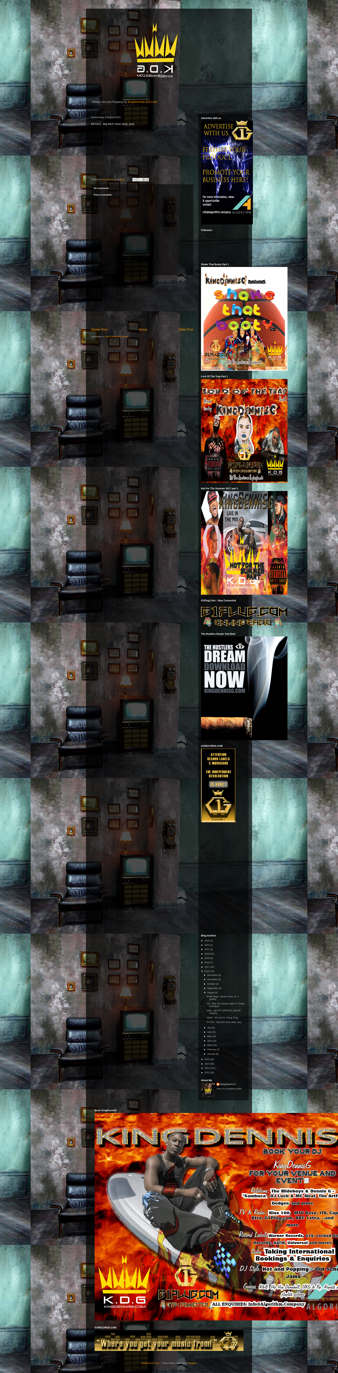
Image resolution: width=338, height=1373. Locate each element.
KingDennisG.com (150, 1363)
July (209, 1027)
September (213, 988)
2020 (207, 954)
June (210, 1032)
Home (143, 329)
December (212, 975)
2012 (207, 1072)
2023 (207, 940)
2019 (207, 958)
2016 (207, 971)
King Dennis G (228, 1084)
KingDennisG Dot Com (142, 102)
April (209, 1040)
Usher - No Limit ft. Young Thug (222, 1017)
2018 (207, 962)
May (209, 1036)
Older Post (185, 329)
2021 (207, 949)
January (211, 1054)
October (211, 984)
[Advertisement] (142, 301)
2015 (207, 1059)
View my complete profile (229, 1088)
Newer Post (99, 329)
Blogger (192, 1363)
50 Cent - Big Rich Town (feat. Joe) (224, 1022)
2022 (207, 945)
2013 (207, 1068)
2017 (207, 967)
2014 (207, 1063)
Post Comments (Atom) (116, 336)
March (210, 1045)
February (212, 1049)
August (211, 992)
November (212, 979)
